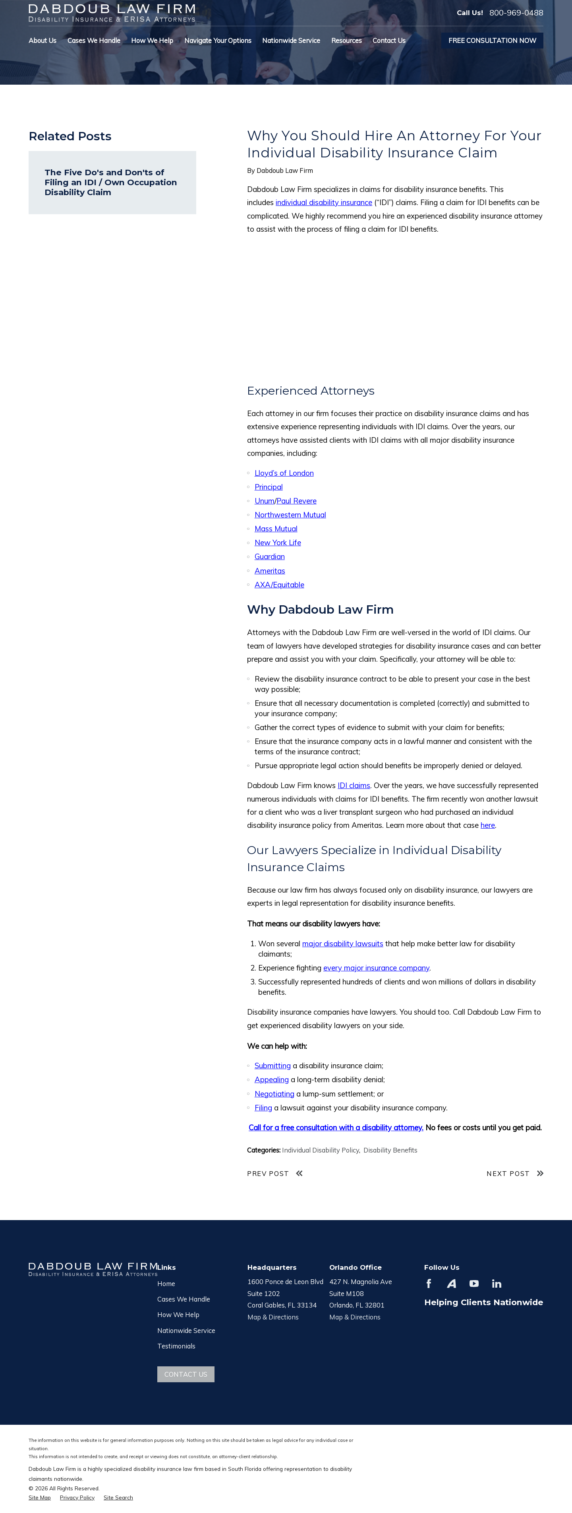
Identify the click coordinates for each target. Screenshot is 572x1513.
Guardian (270, 556)
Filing (263, 1107)
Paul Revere (296, 501)
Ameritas (270, 570)
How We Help (178, 1314)
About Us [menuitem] (42, 40)
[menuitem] (40, 1497)
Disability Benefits (390, 1150)
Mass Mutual (276, 528)
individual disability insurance (324, 202)
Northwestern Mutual (290, 514)
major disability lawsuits (342, 943)
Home (166, 1283)
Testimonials (176, 1346)
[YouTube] (474, 1283)
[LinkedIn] (496, 1283)
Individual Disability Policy (320, 1150)
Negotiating (274, 1093)
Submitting (273, 1065)
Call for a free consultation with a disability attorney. (336, 1127)
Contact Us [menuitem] (389, 40)
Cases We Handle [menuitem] (94, 40)
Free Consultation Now (492, 40)
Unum (264, 501)
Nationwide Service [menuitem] (291, 40)
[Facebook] (428, 1283)
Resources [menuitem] (346, 40)
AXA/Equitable (279, 584)
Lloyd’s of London (284, 473)
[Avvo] (451, 1283)
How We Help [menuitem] (152, 40)
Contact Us (185, 1374)
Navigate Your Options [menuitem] (217, 40)
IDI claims (354, 785)
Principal (269, 487)
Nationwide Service (186, 1330)
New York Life (278, 542)
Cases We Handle (183, 1299)
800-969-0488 (516, 13)
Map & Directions (273, 1317)
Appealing (272, 1079)
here (488, 825)
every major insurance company (376, 968)
